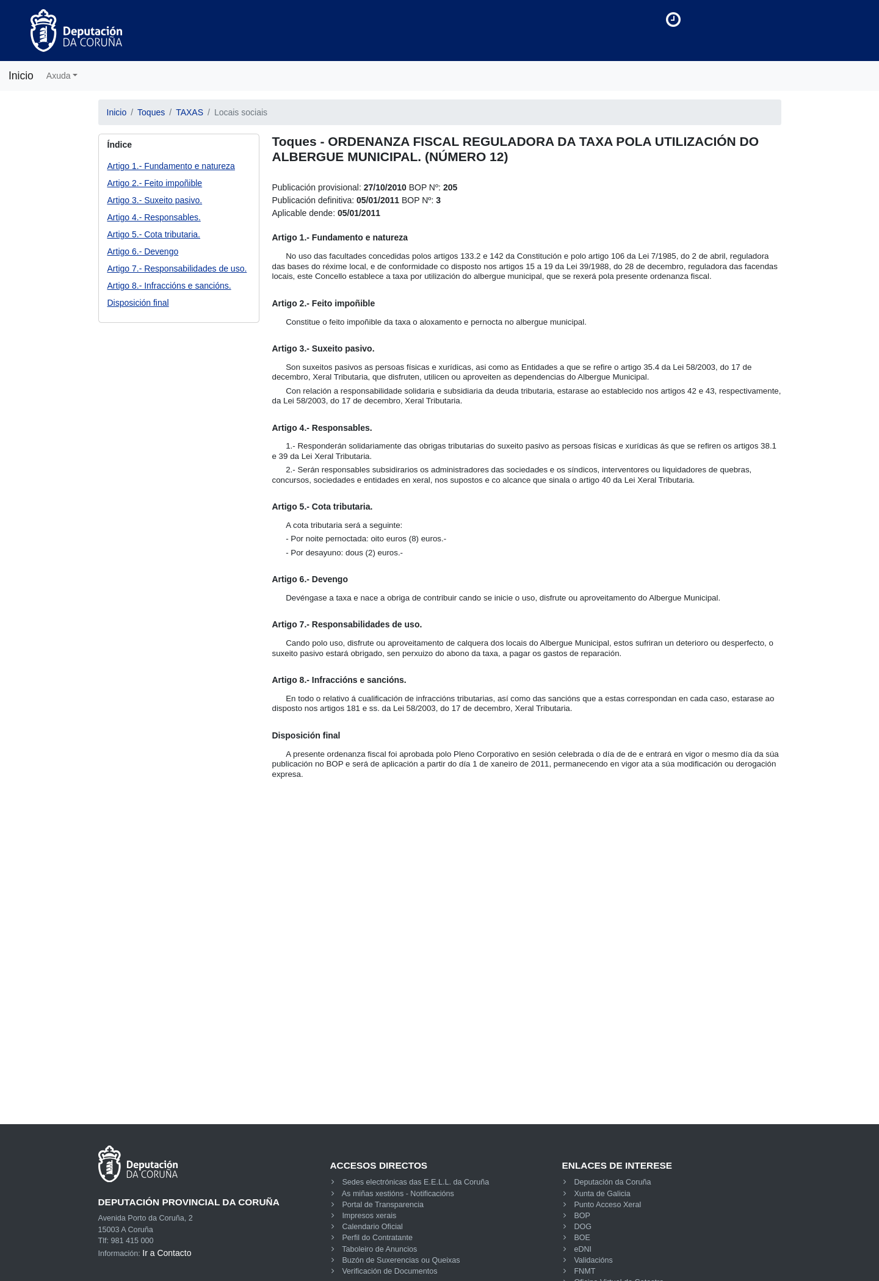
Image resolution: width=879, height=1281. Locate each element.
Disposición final (138, 303)
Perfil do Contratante (377, 1237)
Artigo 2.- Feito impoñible (155, 183)
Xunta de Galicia (602, 1193)
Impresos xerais (369, 1215)
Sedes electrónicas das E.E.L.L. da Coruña (415, 1182)
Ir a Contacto (166, 1253)
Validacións (593, 1260)
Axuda (58, 76)
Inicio (21, 76)
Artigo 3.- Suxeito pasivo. (155, 200)
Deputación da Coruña (612, 1182)
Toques (151, 112)
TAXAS (189, 112)
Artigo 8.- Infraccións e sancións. (169, 285)
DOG (582, 1226)
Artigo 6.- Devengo (143, 251)
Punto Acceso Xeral (607, 1204)
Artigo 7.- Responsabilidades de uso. (177, 268)
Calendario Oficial (372, 1226)
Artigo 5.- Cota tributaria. (154, 234)
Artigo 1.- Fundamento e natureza (171, 166)
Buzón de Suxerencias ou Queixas (401, 1260)
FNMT (584, 1271)
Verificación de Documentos (389, 1271)
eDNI (582, 1249)
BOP (582, 1215)
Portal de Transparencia (383, 1204)
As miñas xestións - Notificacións (398, 1193)
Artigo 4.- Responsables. (154, 217)
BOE (582, 1237)
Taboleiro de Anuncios (379, 1249)
